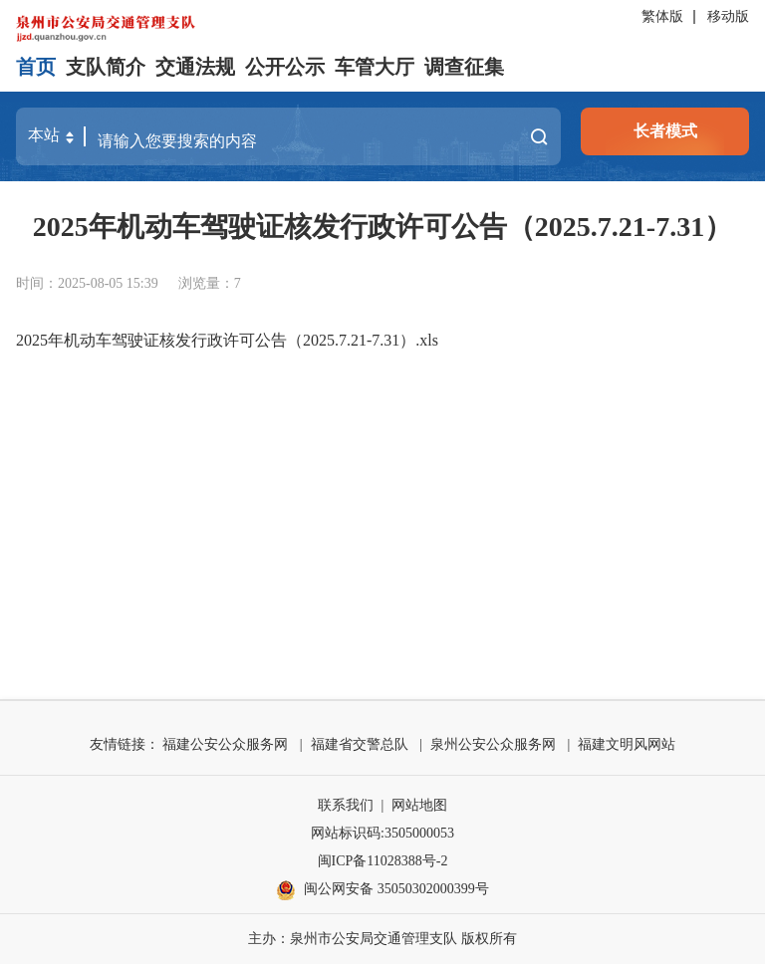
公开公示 (285, 67)
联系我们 (346, 805)
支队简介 (105, 67)
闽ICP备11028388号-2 (383, 860)
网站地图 (419, 805)
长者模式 (665, 130)
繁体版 (662, 16)
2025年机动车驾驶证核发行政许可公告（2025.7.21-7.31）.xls (227, 340)
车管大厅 (374, 67)
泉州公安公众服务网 (493, 744)
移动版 (728, 16)
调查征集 (464, 67)
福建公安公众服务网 (225, 744)
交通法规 (195, 67)
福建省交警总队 (359, 744)
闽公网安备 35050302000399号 (382, 890)
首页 (36, 67)
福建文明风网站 (626, 744)
